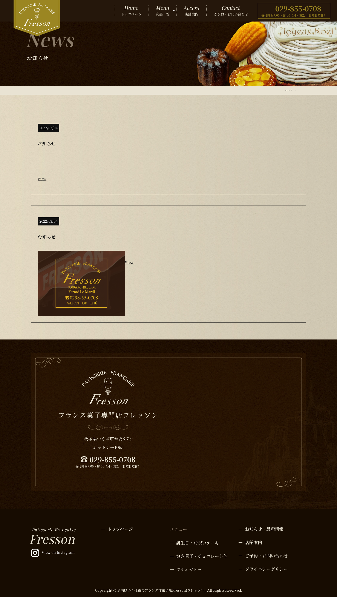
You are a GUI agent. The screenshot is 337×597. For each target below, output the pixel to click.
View (42, 178)
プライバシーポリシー (266, 569)
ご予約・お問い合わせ (230, 10)
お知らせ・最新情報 (264, 529)
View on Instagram (58, 552)
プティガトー (189, 569)
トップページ (131, 10)
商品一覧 (162, 10)
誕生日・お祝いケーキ (197, 543)
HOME (288, 90)
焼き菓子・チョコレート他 (202, 556)
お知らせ (47, 143)
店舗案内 (191, 10)
